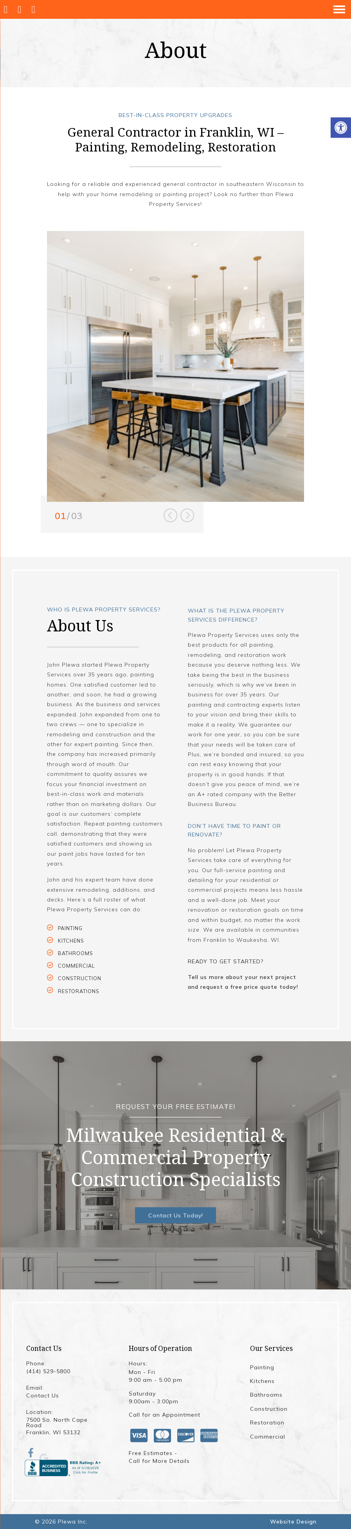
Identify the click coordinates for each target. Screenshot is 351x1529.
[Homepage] (7, 9)
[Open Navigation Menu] (339, 9)
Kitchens (262, 1381)
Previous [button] (170, 516)
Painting (262, 1367)
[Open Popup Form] (35, 9)
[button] (341, 127)
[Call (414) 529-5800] (21, 9)
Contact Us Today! (175, 1215)
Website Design (293, 1521)
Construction (269, 1408)
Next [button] (187, 516)
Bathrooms (266, 1394)
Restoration (267, 1422)
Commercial (267, 1436)
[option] (175, 366)
